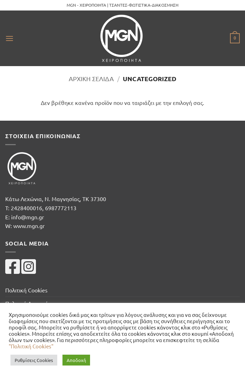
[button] (9, 38)
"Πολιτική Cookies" (31, 346)
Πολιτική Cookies (26, 289)
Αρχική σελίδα (91, 78)
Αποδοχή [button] (76, 360)
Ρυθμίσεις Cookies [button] (34, 360)
